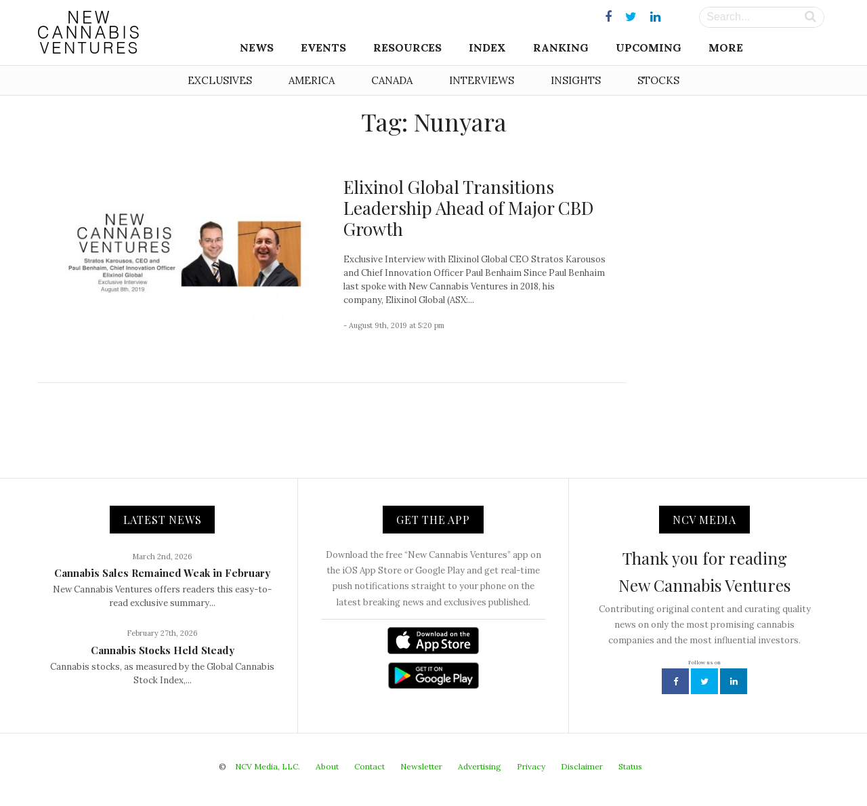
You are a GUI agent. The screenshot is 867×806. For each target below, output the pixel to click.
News (257, 47)
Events (323, 47)
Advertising (479, 766)
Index (487, 47)
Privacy (531, 766)
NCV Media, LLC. (267, 766)
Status (630, 766)
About (327, 766)
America (312, 80)
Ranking (561, 47)
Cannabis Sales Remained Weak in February (162, 573)
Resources (407, 47)
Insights (576, 80)
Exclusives (220, 80)
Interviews (481, 80)
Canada (392, 80)
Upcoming (648, 47)
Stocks (658, 80)
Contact (369, 766)
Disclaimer (582, 766)
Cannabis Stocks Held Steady (162, 650)
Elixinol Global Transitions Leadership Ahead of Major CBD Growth (468, 208)
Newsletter (421, 766)
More (726, 47)
